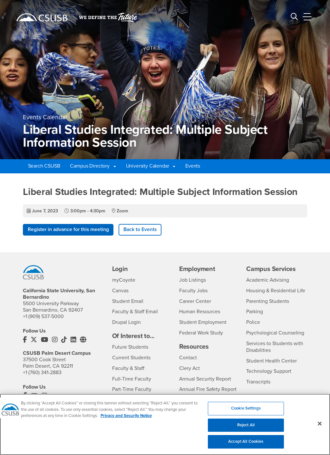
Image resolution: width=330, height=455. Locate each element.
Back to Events (143, 230)
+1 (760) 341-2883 (42, 372)
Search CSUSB (44, 166)
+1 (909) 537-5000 (43, 317)
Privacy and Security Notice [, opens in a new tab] (126, 419)
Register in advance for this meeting (69, 230)
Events (192, 166)
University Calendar (151, 166)
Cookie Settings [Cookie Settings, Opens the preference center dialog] (246, 412)
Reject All (246, 428)
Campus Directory (93, 166)
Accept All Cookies (245, 445)
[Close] (320, 427)
